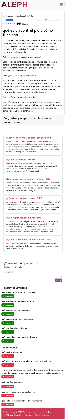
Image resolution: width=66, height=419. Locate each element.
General (9, 20)
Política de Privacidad (13, 415)
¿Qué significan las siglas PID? (23, 217)
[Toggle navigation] (61, 4)
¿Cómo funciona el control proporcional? (29, 137)
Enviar (58, 280)
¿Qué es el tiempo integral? (21, 159)
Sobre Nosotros (42, 415)
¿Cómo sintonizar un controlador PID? (28, 178)
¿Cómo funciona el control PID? (24, 198)
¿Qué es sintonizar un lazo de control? (28, 239)
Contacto (29, 415)
